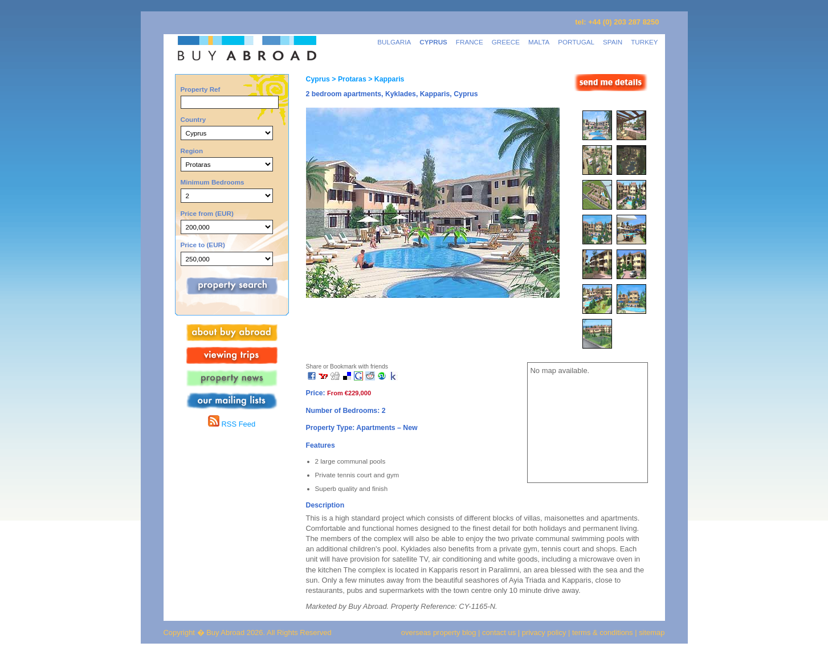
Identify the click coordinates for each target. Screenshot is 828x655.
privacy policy (544, 632)
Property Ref (201, 89)
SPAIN (612, 42)
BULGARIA (394, 42)
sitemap (651, 632)
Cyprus (318, 79)
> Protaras (348, 79)
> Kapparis (385, 79)
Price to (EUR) (203, 244)
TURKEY (644, 42)
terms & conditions (603, 632)
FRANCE (469, 42)
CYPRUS (433, 42)
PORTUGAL (576, 42)
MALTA (538, 42)
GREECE (506, 42)
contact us (499, 632)
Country (193, 119)
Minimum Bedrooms (212, 182)
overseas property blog (438, 632)
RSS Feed (231, 424)
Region (192, 150)
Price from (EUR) (207, 213)
